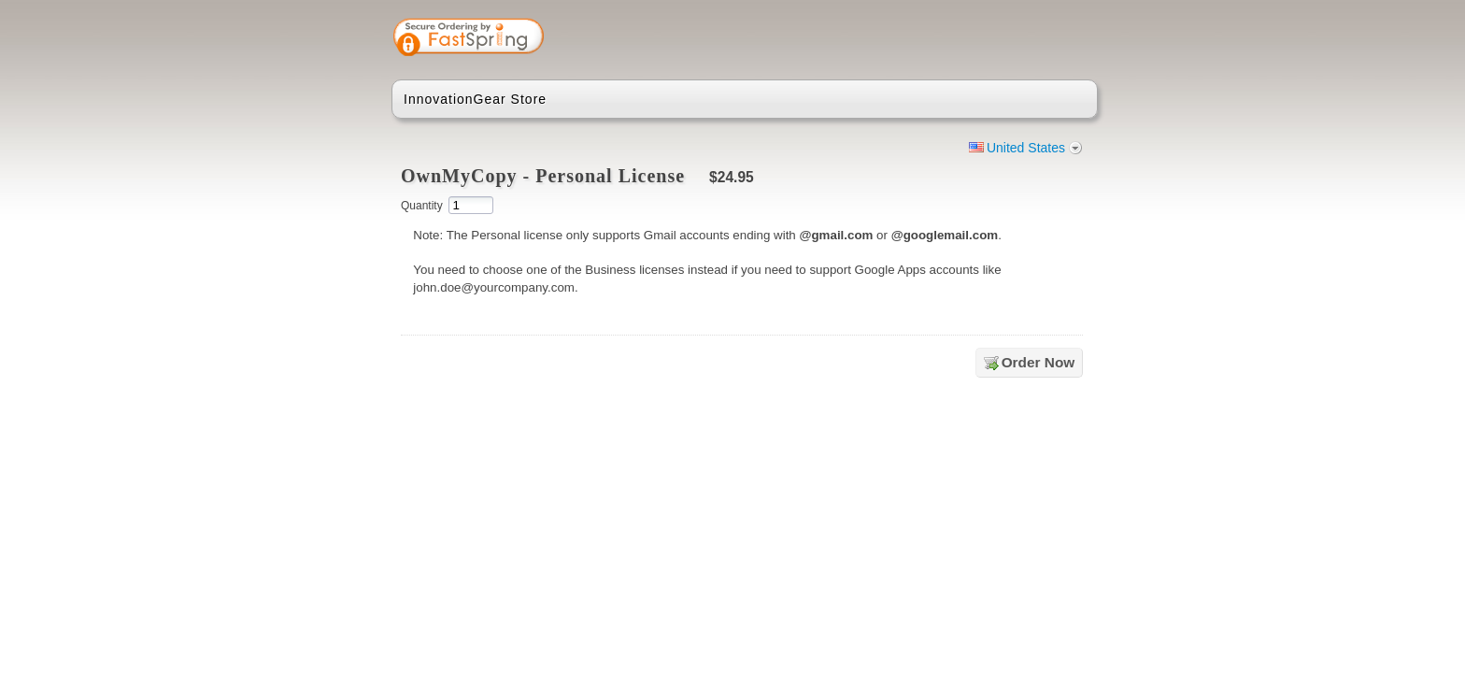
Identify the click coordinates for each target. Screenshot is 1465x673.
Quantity (422, 205)
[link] (1010, 39)
